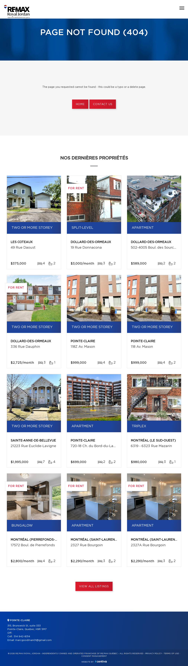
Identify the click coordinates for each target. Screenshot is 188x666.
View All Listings (94, 586)
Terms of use (171, 653)
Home (80, 104)
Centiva (101, 661)
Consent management (94, 656)
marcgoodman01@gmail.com (33, 640)
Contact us (102, 104)
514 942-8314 (22, 636)
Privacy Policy (153, 653)
